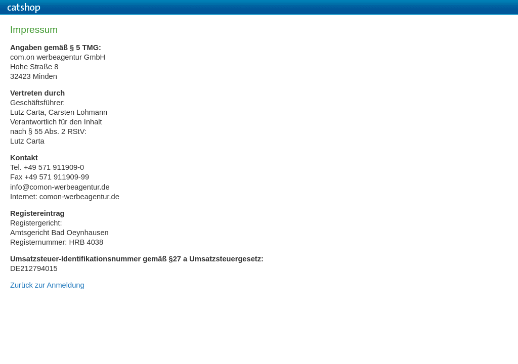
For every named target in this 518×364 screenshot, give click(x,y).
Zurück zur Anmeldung (47, 285)
